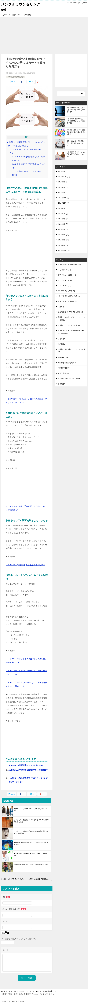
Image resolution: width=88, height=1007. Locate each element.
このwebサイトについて (11, 15)
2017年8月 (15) (63, 187)
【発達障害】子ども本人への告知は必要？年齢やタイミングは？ (76, 154)
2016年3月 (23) (63, 235)
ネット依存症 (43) (64, 285)
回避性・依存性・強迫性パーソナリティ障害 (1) (71, 318)
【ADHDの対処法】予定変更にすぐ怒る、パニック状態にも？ (40, 879)
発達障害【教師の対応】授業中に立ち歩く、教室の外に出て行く (76, 132)
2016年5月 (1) (63, 224)
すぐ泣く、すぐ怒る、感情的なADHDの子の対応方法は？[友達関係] (31, 832)
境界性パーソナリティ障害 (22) (69, 325)
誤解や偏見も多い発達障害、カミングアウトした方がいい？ (76, 143)
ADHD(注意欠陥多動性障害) (15, 77)
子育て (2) (61, 339)
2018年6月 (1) (63, 171)
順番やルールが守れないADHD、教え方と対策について (31, 810)
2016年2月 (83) (63, 240)
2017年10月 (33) (64, 177)
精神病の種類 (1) (64, 368)
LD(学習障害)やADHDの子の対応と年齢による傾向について (31, 854)
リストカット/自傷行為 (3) (67, 301)
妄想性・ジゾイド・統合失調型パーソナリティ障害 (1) (71, 332)
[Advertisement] (44, 34)
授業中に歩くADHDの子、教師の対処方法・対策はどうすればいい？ (15, 879)
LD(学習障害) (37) (64, 270)
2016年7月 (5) (63, 214)
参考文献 (27, 15)
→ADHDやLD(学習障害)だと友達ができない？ (25, 565)
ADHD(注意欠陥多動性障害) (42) (69, 264)
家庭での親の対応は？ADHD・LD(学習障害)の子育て (31, 865)
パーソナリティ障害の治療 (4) (69, 296)
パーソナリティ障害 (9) (66, 291)
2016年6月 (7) (63, 219)
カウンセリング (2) (65, 280)
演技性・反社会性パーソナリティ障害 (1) (71, 350)
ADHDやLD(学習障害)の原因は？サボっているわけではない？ (31, 843)
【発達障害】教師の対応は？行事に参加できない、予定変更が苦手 (76, 121)
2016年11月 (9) (63, 198)
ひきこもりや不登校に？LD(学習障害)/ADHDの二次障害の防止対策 (31, 821)
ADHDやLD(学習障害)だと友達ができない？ (27, 765)
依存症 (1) (61, 307)
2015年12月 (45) (64, 250)
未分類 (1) (61, 344)
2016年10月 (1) (63, 203)
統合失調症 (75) (63, 373)
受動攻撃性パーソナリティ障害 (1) (70, 312)
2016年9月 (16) (63, 208)
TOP (16, 991)
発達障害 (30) (63, 357)
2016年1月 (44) (63, 245)
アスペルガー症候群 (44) (67, 275)
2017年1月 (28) (63, 192)
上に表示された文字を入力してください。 (19, 939)
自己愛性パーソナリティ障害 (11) (70, 378)
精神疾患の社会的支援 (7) (67, 363)
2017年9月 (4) (63, 182)
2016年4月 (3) (63, 229)
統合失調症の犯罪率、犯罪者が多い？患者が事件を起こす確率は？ (76, 110)
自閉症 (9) (61, 384)
